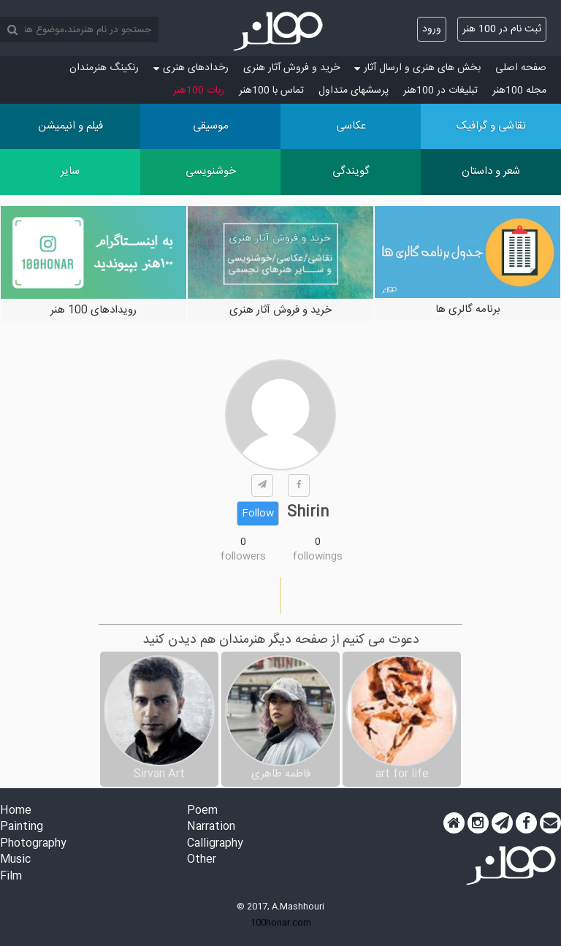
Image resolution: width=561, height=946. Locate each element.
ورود (431, 29)
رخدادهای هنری (191, 68)
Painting (21, 827)
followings (318, 556)
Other (201, 860)
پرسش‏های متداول (353, 90)
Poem (202, 811)
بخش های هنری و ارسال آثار (417, 68)
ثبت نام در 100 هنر (501, 29)
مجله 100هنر (519, 90)
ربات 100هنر (198, 90)
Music (15, 860)
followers (243, 556)
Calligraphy (215, 844)
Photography (33, 844)
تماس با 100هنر (271, 90)
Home (15, 811)
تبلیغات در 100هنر (440, 90)
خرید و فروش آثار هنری (291, 68)
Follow (258, 513)
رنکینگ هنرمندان (104, 68)
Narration (211, 827)
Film (11, 877)
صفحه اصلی (520, 68)
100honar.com (281, 922)
